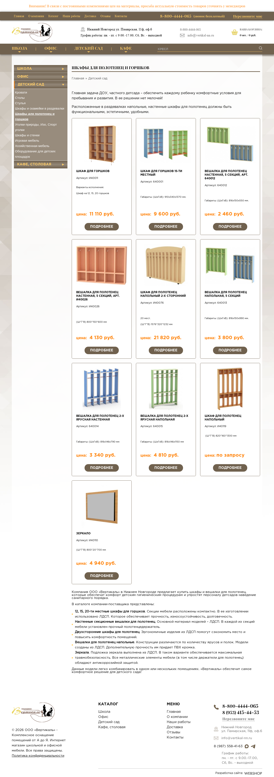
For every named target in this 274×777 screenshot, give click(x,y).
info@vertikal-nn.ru (201, 35)
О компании (36, 16)
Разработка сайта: (238, 773)
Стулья (20, 103)
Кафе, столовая (34, 164)
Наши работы (71, 16)
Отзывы (105, 16)
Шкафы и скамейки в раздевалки (39, 108)
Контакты (121, 16)
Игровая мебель (27, 140)
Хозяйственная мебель (32, 146)
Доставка (90, 16)
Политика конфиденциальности (38, 755)
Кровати (21, 92)
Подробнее (101, 226)
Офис (51, 48)
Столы (20, 98)
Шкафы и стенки (27, 135)
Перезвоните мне (247, 16)
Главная (19, 16)
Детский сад (88, 48)
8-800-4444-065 (190, 29)
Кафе (125, 48)
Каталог (53, 16)
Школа (19, 48)
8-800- (240, 706)
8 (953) (240, 712)
